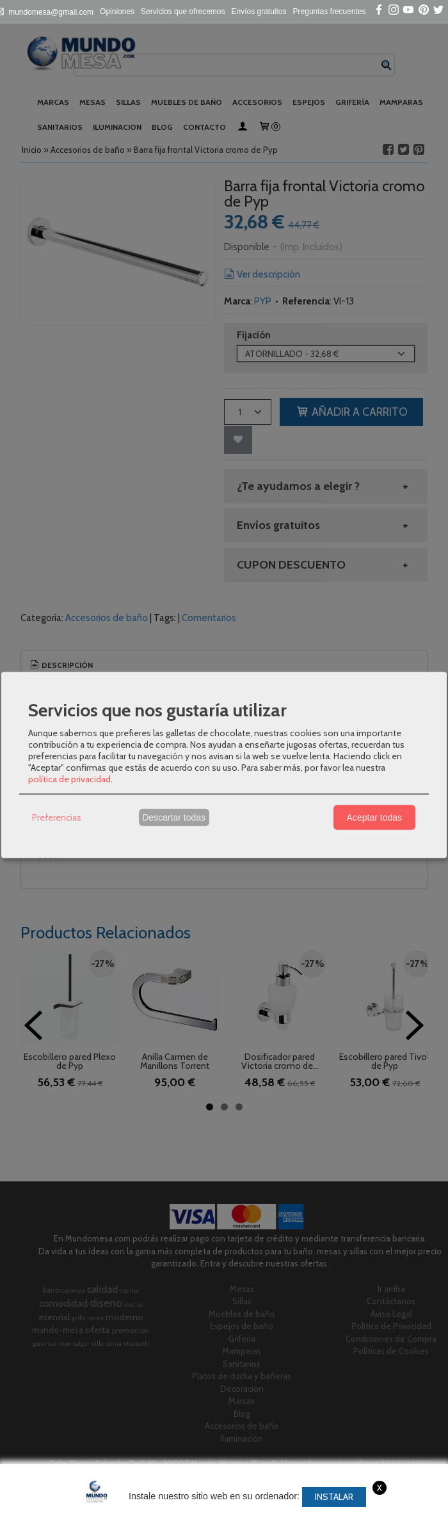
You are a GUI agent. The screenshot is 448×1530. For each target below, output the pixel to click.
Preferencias (56, 817)
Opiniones (117, 11)
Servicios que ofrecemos (183, 11)
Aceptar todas (374, 817)
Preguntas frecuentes (329, 11)
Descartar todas (173, 817)
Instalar (334, 1496)
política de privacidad (69, 778)
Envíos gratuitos (259, 11)
